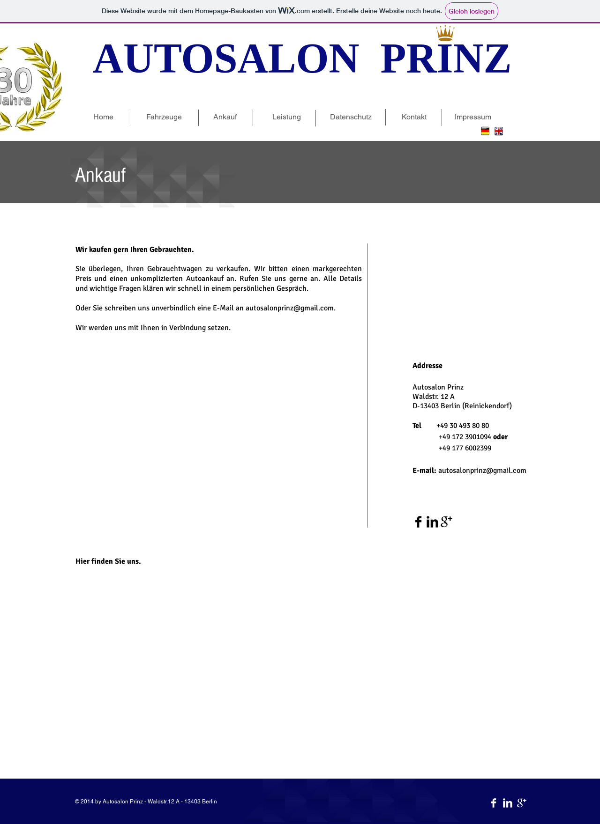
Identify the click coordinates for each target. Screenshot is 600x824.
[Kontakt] (414, 117)
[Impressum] (472, 117)
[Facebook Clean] (493, 803)
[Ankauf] (224, 117)
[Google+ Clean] (521, 803)
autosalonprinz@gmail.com (482, 470)
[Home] (103, 117)
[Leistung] (286, 117)
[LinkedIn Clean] (507, 803)
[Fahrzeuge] (163, 117)
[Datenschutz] (351, 117)
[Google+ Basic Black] (446, 522)
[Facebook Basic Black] (418, 522)
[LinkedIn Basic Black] (432, 522)
